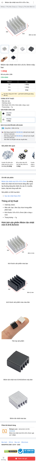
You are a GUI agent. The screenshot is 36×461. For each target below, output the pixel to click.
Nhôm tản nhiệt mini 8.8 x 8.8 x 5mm (14, 181)
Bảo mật (17, 442)
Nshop (3, 6)
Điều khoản (24, 442)
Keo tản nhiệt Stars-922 (13, 196)
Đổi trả (11, 442)
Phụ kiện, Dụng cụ (11, 6)
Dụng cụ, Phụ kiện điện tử (26, 6)
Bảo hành (4, 442)
